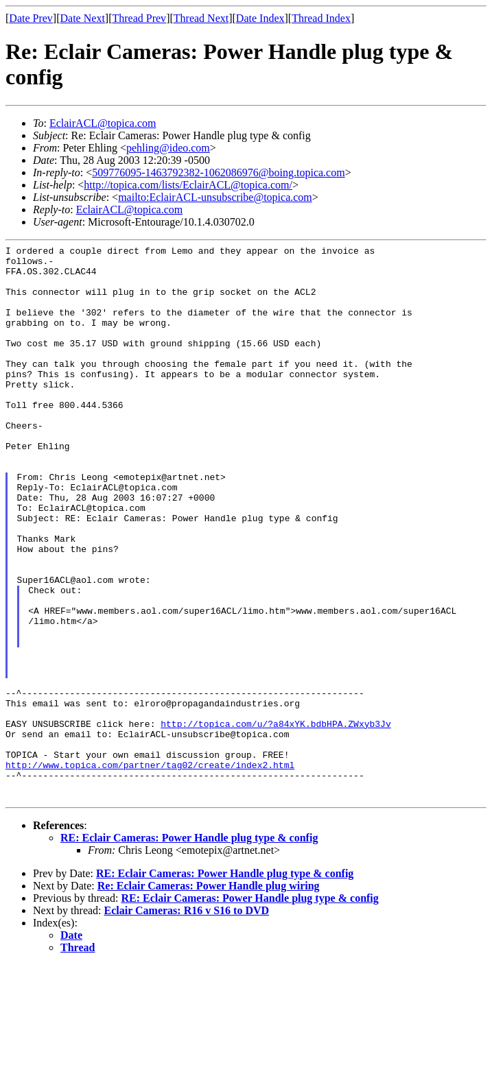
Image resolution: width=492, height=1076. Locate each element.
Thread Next (201, 18)
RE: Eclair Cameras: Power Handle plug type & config (189, 949)
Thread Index (321, 18)
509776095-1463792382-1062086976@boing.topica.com (218, 172)
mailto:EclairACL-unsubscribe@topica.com (215, 197)
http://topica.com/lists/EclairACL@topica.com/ (188, 185)
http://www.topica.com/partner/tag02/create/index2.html (149, 869)
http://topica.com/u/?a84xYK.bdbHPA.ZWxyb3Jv (275, 820)
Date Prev (31, 18)
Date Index (260, 18)
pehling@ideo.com (168, 148)
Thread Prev (139, 18)
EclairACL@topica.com (102, 123)
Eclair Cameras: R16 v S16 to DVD (187, 1021)
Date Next (82, 18)
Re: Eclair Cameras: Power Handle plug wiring (208, 997)
